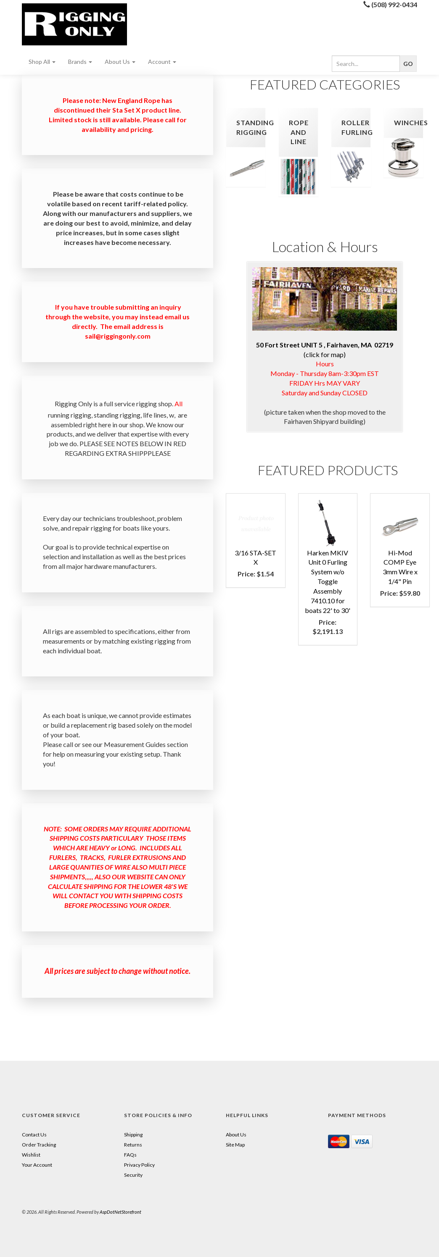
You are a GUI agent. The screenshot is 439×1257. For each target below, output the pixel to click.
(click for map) (324, 312)
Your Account (37, 1165)
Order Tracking (39, 1144)
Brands (80, 61)
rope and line (299, 132)
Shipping (133, 1134)
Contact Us (34, 1134)
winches (411, 122)
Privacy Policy (139, 1165)
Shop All (42, 61)
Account (162, 61)
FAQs (130, 1155)
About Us (120, 61)
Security (133, 1175)
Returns (133, 1144)
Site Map (235, 1144)
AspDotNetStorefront (120, 1212)
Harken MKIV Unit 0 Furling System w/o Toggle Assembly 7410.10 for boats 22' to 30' (327, 581)
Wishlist (31, 1155)
